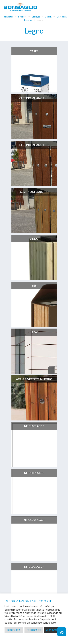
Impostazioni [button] (13, 629)
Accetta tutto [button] (34, 629)
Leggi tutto (51, 629)
